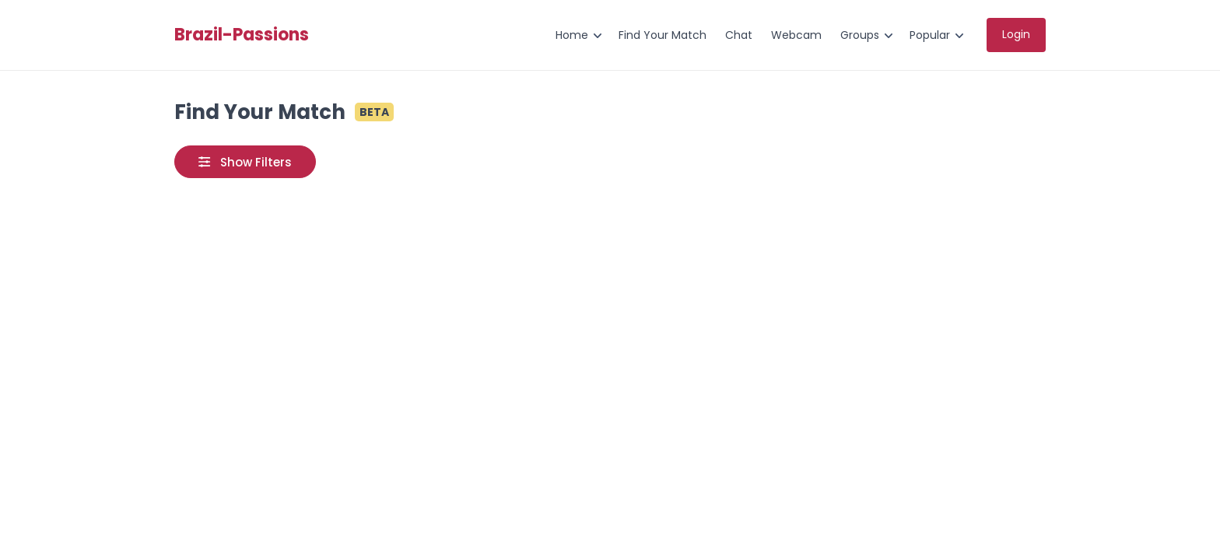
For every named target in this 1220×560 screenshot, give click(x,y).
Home (572, 35)
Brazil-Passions (241, 35)
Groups (859, 35)
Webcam (796, 35)
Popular (930, 35)
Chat (738, 35)
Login (1016, 34)
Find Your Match (662, 35)
